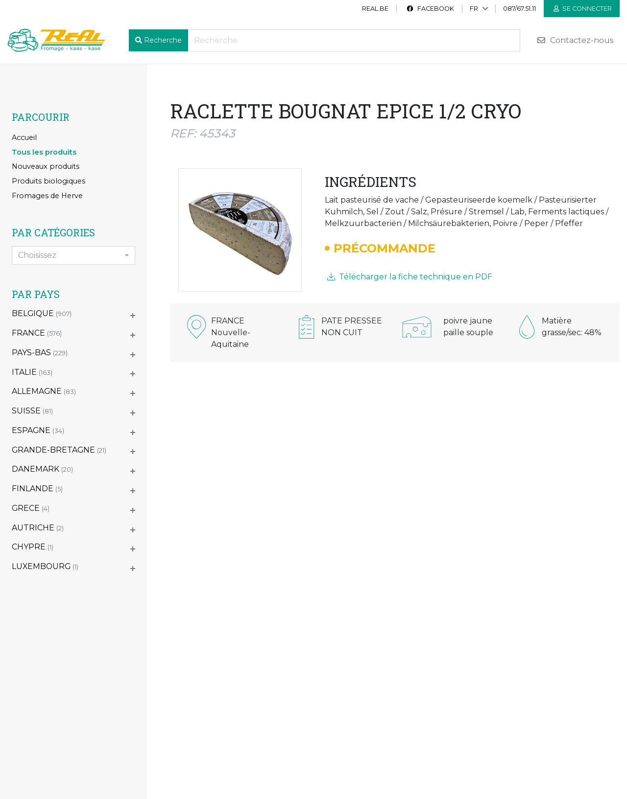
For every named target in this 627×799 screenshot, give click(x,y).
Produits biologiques (48, 181)
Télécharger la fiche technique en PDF (409, 276)
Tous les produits (44, 152)
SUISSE (32, 410)
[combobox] (73, 255)
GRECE (30, 508)
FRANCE (37, 333)
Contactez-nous (574, 40)
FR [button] (474, 8)
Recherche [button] (163, 40)
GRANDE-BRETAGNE (59, 450)
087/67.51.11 (519, 8)
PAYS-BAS (40, 352)
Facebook (430, 8)
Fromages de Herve (47, 195)
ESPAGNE (38, 430)
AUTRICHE (38, 527)
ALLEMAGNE (44, 391)
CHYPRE (32, 546)
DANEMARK (42, 469)
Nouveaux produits (45, 166)
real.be (375, 8)
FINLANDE (37, 488)
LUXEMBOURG (45, 566)
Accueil (24, 137)
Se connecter (583, 8)
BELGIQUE (42, 313)
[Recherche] (354, 40)
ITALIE (32, 372)
